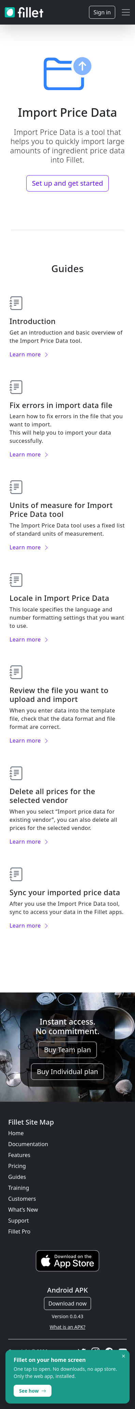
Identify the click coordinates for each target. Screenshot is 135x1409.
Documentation (28, 1144)
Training (18, 1188)
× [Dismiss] (123, 1356)
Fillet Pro (19, 1231)
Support (18, 1220)
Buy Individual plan (67, 1071)
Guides (17, 1177)
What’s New (23, 1209)
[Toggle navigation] (126, 12)
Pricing (17, 1166)
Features (19, 1155)
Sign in (102, 12)
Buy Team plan (67, 1049)
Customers (22, 1198)
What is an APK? (67, 1327)
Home (16, 1133)
